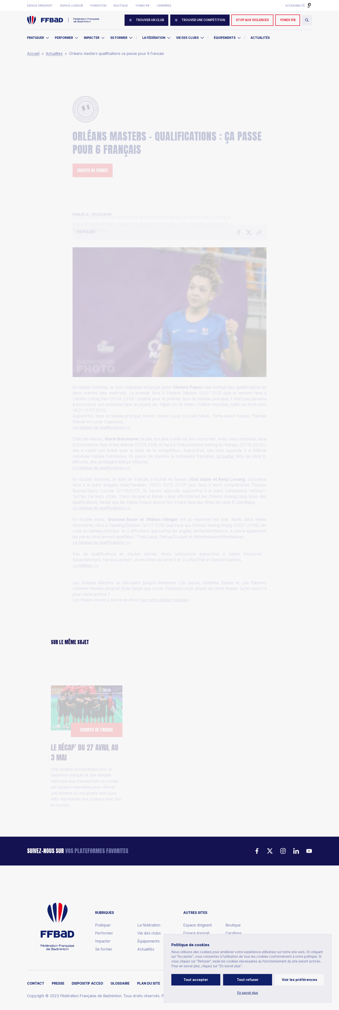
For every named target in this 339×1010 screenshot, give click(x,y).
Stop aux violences (252, 20)
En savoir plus (247, 993)
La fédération (148, 925)
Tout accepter (195, 980)
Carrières (164, 5)
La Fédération (153, 37)
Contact (35, 983)
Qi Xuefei (224, 427)
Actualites (54, 53)
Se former (118, 37)
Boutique (121, 5)
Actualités (260, 37)
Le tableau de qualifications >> (101, 398)
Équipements (225, 37)
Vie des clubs (187, 37)
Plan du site (148, 983)
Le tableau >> (86, 536)
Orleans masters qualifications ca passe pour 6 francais (116, 53)
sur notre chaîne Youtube (164, 570)
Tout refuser (248, 980)
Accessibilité (295, 5)
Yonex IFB (142, 5)
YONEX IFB (287, 20)
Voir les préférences (299, 980)
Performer (64, 37)
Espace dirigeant (40, 5)
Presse (58, 983)
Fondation (98, 5)
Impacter (91, 37)
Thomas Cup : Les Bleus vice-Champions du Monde (167, 741)
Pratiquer (35, 37)
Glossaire (120, 983)
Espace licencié (71, 5)
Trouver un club (146, 20)
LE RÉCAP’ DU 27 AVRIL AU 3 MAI (84, 727)
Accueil (33, 53)
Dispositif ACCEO (87, 983)
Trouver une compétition (200, 20)
